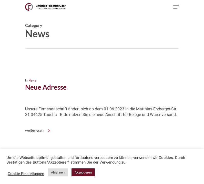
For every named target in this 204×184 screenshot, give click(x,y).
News (32, 80)
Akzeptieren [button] (83, 172)
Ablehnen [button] (58, 172)
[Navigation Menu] (176, 6)
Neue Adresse (46, 87)
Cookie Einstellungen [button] (26, 173)
